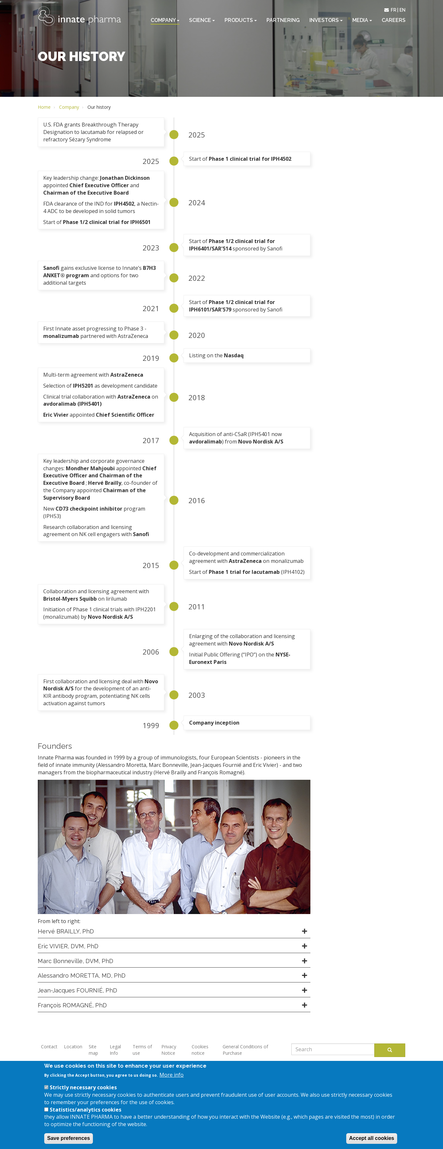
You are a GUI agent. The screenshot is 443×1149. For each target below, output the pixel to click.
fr (393, 10)
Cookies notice (200, 1049)
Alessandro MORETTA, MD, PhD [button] (82, 975)
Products (241, 20)
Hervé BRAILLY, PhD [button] (66, 931)
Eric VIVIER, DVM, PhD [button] (68, 946)
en (402, 10)
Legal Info (115, 1049)
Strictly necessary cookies (83, 1093)
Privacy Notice (168, 1049)
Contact (49, 1046)
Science (202, 20)
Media (362, 20)
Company (165, 20)
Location (73, 1046)
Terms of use (142, 1049)
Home (44, 107)
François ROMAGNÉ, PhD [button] (72, 1005)
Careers (394, 20)
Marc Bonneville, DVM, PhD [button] (75, 961)
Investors (326, 20)
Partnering (283, 20)
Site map (93, 1049)
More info (171, 1080)
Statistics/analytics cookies (85, 1115)
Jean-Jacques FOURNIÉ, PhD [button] (77, 990)
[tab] (174, 931)
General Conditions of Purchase (245, 1049)
